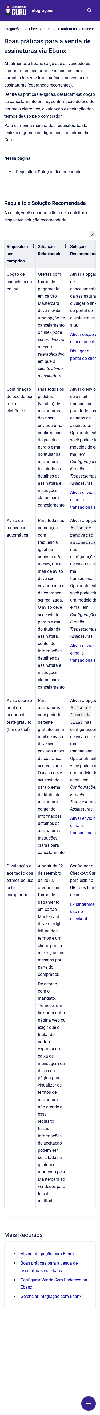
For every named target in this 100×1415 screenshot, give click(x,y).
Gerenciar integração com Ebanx (51, 1296)
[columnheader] (20, 254)
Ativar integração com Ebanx (48, 1253)
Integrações (41, 10)
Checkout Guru (40, 29)
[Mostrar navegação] (88, 1403)
